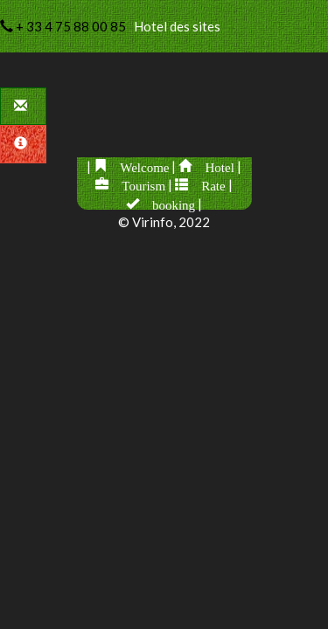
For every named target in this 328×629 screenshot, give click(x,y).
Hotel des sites (110, 26)
